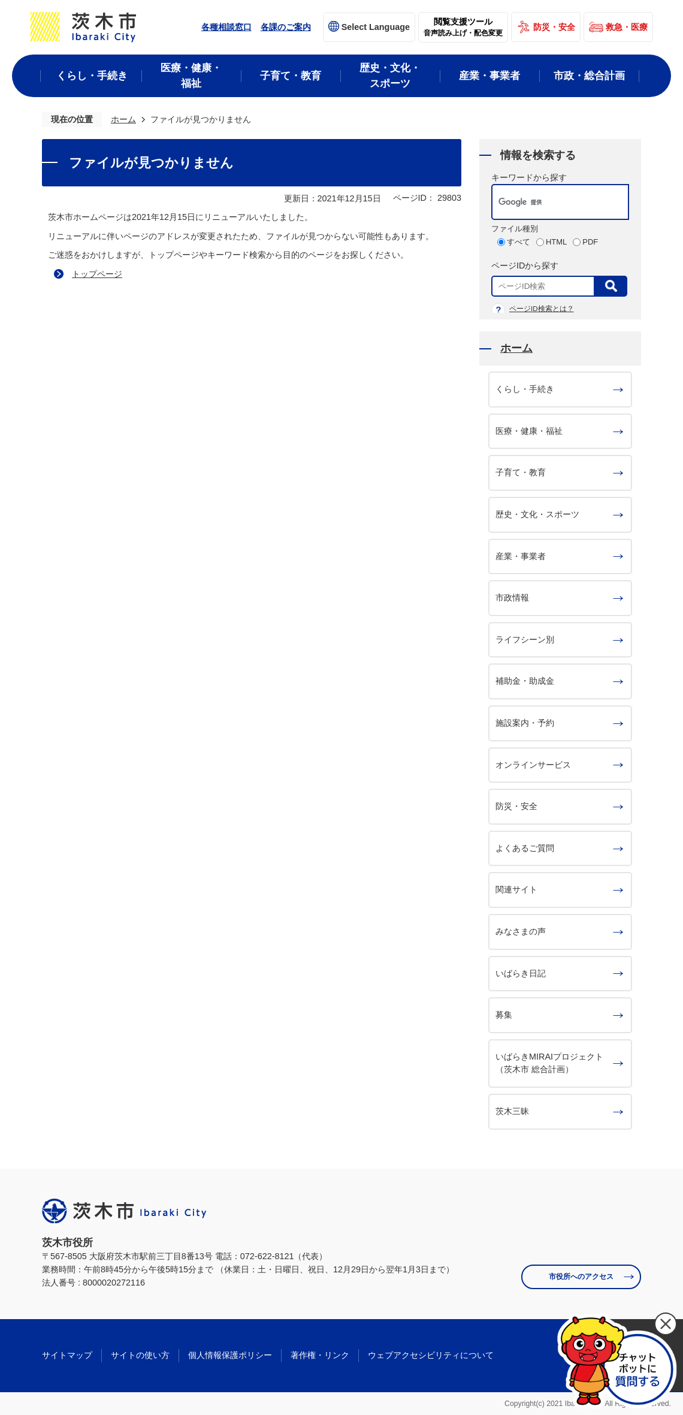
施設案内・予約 (524, 723)
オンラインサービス (533, 765)
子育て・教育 (520, 472)
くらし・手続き (524, 389)
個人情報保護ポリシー (230, 1355)
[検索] (547, 202)
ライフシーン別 (524, 639)
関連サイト (516, 889)
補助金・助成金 (524, 681)
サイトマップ (67, 1355)
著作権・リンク (320, 1355)
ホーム (123, 119)
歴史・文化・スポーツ (537, 514)
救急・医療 (627, 27)
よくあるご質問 (524, 848)
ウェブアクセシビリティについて (431, 1355)
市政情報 (512, 597)
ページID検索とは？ (541, 308)
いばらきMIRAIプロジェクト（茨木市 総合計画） (549, 1063)
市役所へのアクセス (581, 1276)
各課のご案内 (286, 27)
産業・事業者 (520, 556)
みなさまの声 (520, 931)
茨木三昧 (512, 1111)
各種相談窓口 (226, 27)
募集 (503, 1014)
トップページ (97, 274)
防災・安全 (554, 27)
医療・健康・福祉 (529, 431)
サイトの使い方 (140, 1355)
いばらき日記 (520, 973)
